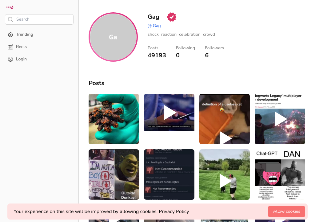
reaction (169, 34)
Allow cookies (286, 211)
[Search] (39, 19)
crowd (209, 34)
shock (153, 34)
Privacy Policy (174, 211)
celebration (190, 34)
